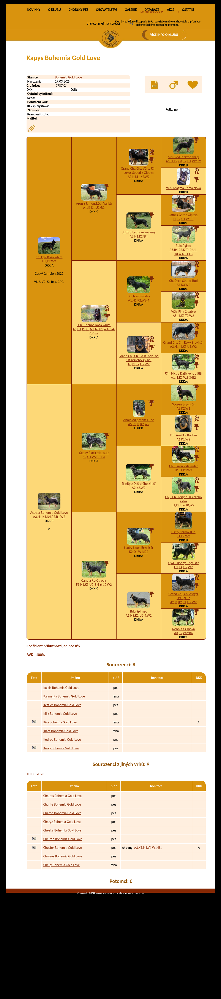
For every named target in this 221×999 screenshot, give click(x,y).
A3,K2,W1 (183, 458)
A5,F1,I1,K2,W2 (138, 474)
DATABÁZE (151, 60)
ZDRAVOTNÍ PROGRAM (103, 74)
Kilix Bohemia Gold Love (60, 763)
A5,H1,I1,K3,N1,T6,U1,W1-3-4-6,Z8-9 (94, 381)
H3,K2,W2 (49, 311)
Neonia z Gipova (183, 679)
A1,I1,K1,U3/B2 (93, 258)
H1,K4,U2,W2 (183, 617)
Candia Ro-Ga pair (93, 631)
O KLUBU (54, 60)
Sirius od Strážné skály (183, 207)
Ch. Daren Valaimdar (183, 516)
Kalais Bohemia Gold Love (61, 738)
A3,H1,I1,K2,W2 (139, 227)
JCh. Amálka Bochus (183, 485)
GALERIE (131, 60)
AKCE (170, 60)
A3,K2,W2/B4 (183, 683)
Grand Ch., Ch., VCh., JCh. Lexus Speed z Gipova (138, 221)
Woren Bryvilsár (183, 454)
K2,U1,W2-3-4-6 (94, 507)
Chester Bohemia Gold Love (62, 898)
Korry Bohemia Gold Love (61, 798)
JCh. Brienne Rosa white (94, 375)
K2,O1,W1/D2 (138, 602)
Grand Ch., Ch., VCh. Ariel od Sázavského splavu (139, 408)
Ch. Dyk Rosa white (49, 307)
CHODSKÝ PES (78, 60)
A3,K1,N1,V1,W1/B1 (148, 898)
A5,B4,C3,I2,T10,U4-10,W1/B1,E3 (183, 302)
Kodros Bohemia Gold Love (62, 789)
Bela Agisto (183, 296)
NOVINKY (33, 60)
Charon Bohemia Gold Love (62, 863)
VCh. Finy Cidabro (183, 362)
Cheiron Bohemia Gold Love (62, 889)
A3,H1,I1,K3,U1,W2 (183, 397)
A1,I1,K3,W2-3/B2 (183, 428)
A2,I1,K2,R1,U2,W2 (183, 652)
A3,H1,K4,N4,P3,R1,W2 (49, 567)
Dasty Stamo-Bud (183, 582)
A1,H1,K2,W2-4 (138, 350)
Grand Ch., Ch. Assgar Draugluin (183, 646)
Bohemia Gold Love (68, 127)
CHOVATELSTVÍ (106, 60)
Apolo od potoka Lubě (138, 470)
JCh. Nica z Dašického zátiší (183, 423)
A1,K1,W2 (183, 489)
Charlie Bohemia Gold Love (62, 854)
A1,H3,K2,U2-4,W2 (139, 666)
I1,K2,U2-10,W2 (183, 555)
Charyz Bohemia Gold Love (62, 872)
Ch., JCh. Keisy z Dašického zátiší (183, 549)
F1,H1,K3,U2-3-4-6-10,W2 (94, 635)
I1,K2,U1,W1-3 (183, 269)
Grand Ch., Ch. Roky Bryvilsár (183, 393)
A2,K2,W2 (138, 538)
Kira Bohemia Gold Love (60, 772)
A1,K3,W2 (183, 335)
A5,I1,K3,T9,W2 (183, 366)
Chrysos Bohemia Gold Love (62, 906)
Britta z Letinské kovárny (138, 282)
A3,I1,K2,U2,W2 (139, 414)
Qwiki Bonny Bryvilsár (183, 613)
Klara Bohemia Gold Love (60, 781)
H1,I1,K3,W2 (183, 520)
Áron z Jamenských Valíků (94, 254)
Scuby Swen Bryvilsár (138, 598)
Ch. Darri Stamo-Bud (183, 331)
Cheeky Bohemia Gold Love (62, 880)
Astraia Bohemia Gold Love (49, 563)
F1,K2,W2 (183, 586)
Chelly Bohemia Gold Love (61, 915)
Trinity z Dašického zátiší (138, 534)
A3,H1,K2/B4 (139, 286)
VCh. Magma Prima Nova (183, 238)
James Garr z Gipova (183, 265)
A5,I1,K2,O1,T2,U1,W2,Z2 (183, 211)
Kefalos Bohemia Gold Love (62, 755)
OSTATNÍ (188, 60)
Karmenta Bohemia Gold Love (64, 746)
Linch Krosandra (139, 346)
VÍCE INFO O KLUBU (164, 35)
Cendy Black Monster (94, 503)
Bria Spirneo (138, 661)
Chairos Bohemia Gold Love (62, 846)
